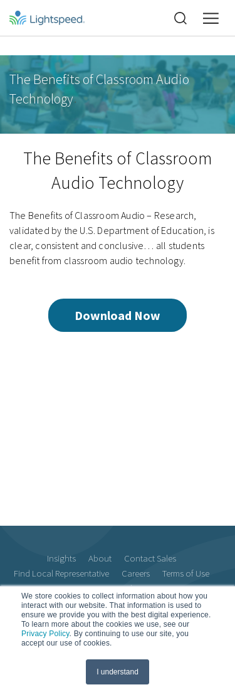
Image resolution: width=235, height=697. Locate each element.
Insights (61, 558)
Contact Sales (150, 558)
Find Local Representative (61, 573)
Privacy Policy (45, 633)
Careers (136, 573)
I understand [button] (117, 672)
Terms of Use (185, 573)
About (100, 558)
